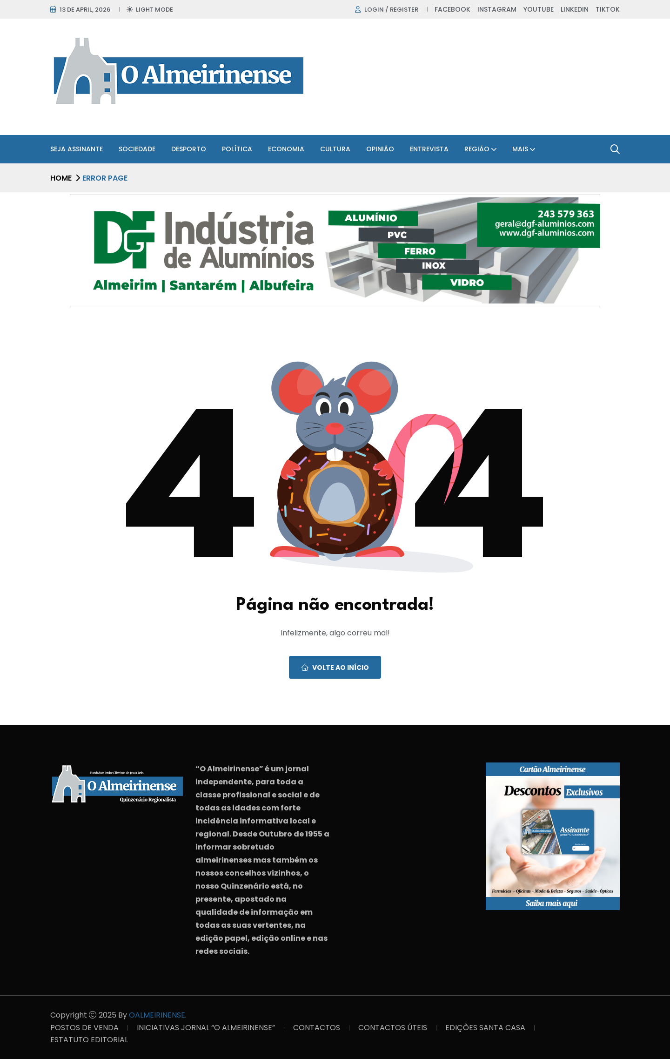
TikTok (608, 9)
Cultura (335, 149)
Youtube (538, 9)
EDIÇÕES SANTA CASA (485, 1027)
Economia (286, 149)
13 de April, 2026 (85, 9)
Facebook (452, 9)
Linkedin (575, 9)
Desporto (188, 149)
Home (61, 178)
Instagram (496, 9)
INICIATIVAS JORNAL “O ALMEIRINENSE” (206, 1027)
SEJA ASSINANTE (76, 149)
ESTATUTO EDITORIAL (89, 1039)
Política (237, 149)
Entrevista (429, 149)
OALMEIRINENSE (157, 1015)
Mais (520, 149)
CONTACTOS (316, 1027)
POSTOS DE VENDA (84, 1027)
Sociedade (137, 149)
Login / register (391, 9)
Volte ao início (335, 667)
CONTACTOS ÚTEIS (392, 1027)
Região (476, 149)
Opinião (380, 149)
